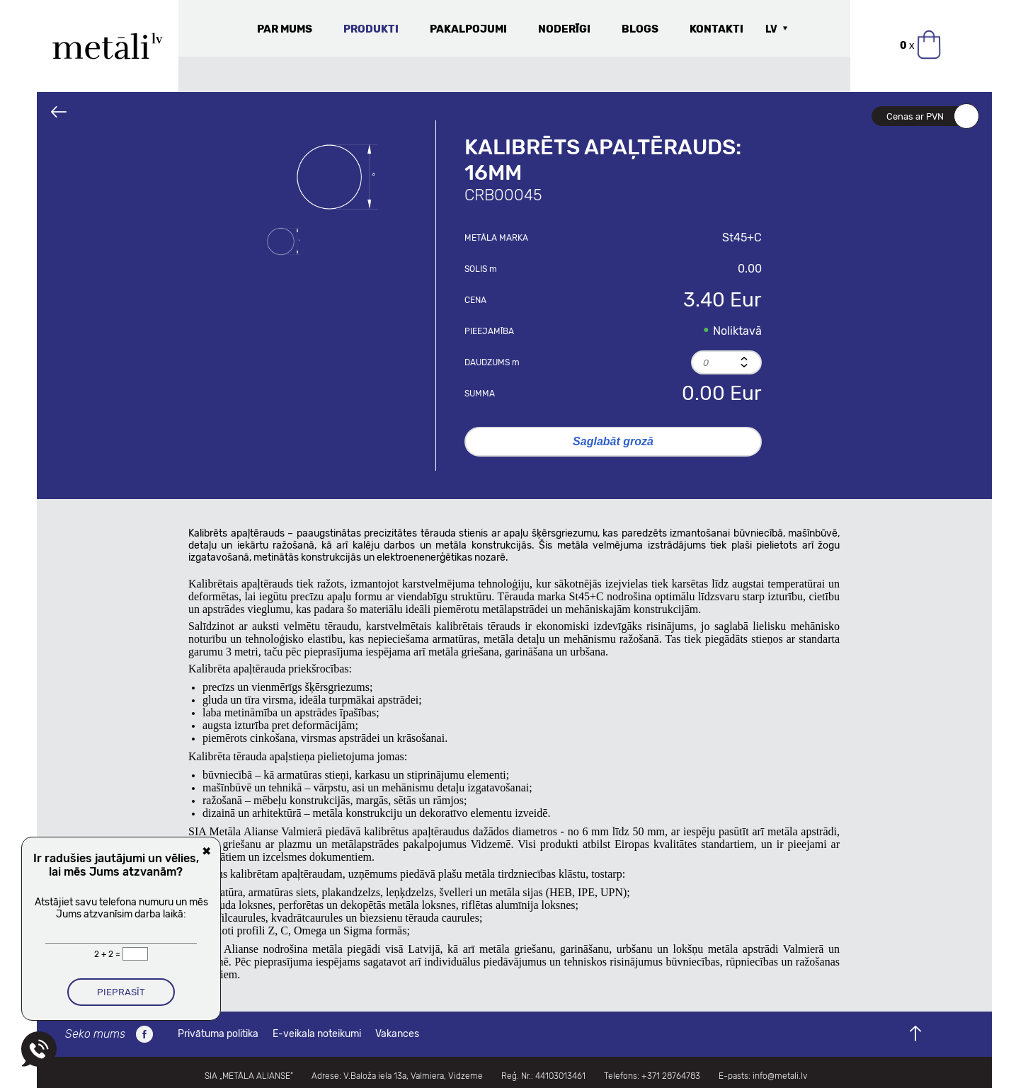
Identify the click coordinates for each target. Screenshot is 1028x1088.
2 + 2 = (108, 954)
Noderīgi (564, 29)
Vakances (397, 1034)
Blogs (640, 29)
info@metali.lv (780, 1076)
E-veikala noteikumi (317, 1034)
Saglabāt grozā (613, 441)
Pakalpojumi (468, 29)
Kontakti (716, 29)
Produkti (371, 29)
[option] (336, 176)
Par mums (284, 29)
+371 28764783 (670, 1076)
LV (771, 29)
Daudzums (492, 362)
